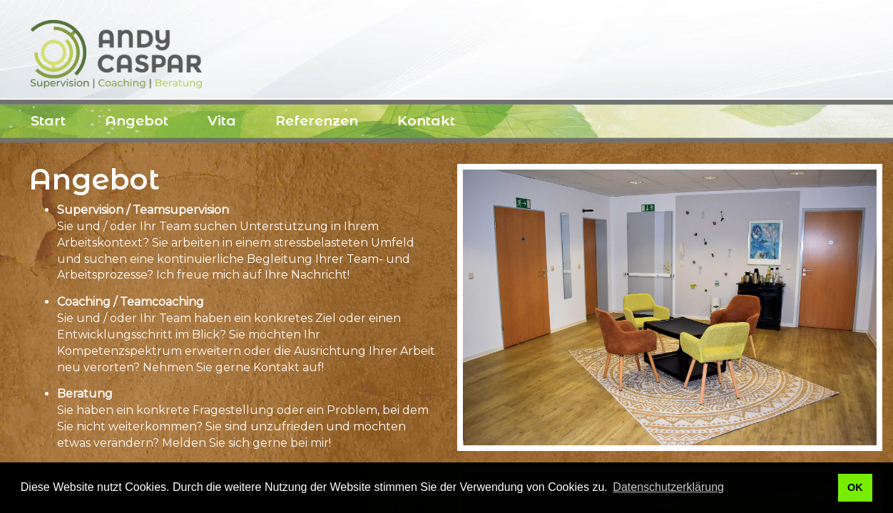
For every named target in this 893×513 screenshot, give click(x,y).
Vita (222, 121)
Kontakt (426, 121)
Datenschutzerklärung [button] (668, 487)
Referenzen (316, 121)
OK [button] (855, 487)
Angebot (136, 121)
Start (48, 121)
